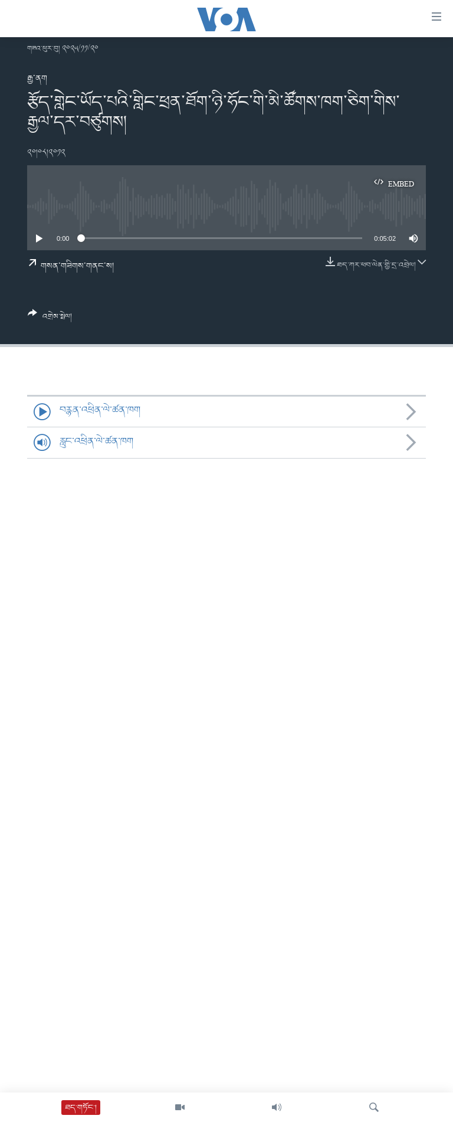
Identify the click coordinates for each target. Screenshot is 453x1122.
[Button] (50, 319)
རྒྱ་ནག (37, 78)
